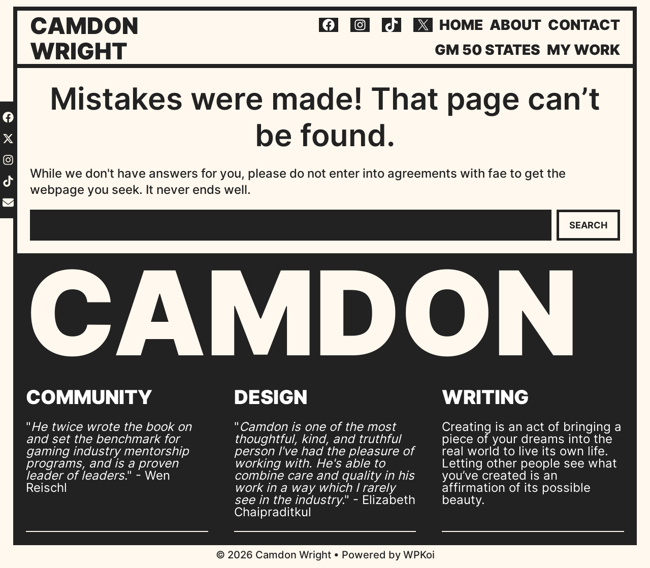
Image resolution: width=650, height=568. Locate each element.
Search (588, 225)
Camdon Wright (84, 38)
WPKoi (419, 555)
